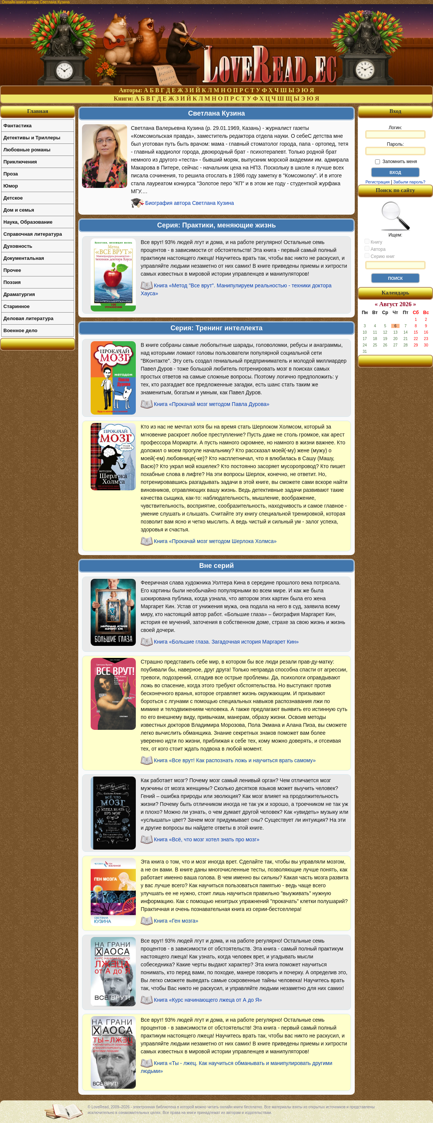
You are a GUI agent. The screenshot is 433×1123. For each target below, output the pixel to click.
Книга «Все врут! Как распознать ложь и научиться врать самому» (235, 760)
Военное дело (20, 330)
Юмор (10, 186)
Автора (375, 249)
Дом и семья (18, 210)
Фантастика (17, 125)
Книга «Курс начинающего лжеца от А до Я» (208, 1000)
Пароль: (395, 148)
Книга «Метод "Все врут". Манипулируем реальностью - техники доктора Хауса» (236, 289)
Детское (13, 198)
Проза (10, 174)
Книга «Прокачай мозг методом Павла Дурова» (211, 404)
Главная (37, 111)
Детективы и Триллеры (31, 137)
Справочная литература (32, 234)
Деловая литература (28, 318)
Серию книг (380, 256)
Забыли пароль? (409, 182)
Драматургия (19, 294)
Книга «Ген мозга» (176, 921)
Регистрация (377, 182)
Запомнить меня (396, 161)
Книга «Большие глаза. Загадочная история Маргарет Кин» (226, 642)
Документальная (23, 258)
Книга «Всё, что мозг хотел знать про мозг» (207, 839)
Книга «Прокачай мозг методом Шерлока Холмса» (215, 541)
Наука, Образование (27, 222)
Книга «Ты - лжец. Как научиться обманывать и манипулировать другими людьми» (236, 1067)
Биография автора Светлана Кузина (189, 203)
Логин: (395, 132)
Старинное (16, 306)
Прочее (12, 270)
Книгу (373, 242)
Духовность (17, 246)
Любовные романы (26, 150)
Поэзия (12, 282)
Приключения (20, 162)
